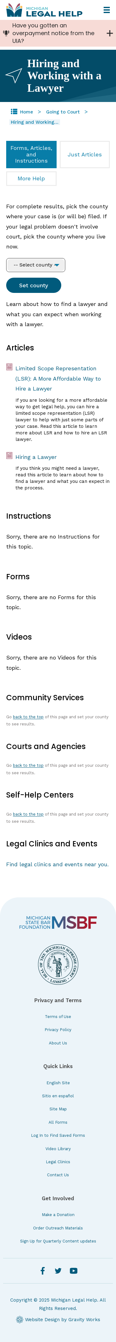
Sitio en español (58, 1096)
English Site (58, 1083)
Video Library (58, 1148)
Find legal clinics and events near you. (57, 864)
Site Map (58, 1109)
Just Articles (85, 154)
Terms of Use (58, 1016)
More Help (31, 178)
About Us (58, 1043)
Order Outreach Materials (58, 1228)
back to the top (28, 717)
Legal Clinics (58, 1161)
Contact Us (58, 1175)
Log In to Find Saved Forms (58, 1135)
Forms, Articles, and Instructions (31, 154)
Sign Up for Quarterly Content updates (58, 1241)
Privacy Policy (58, 1029)
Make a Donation (58, 1214)
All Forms (58, 1122)
